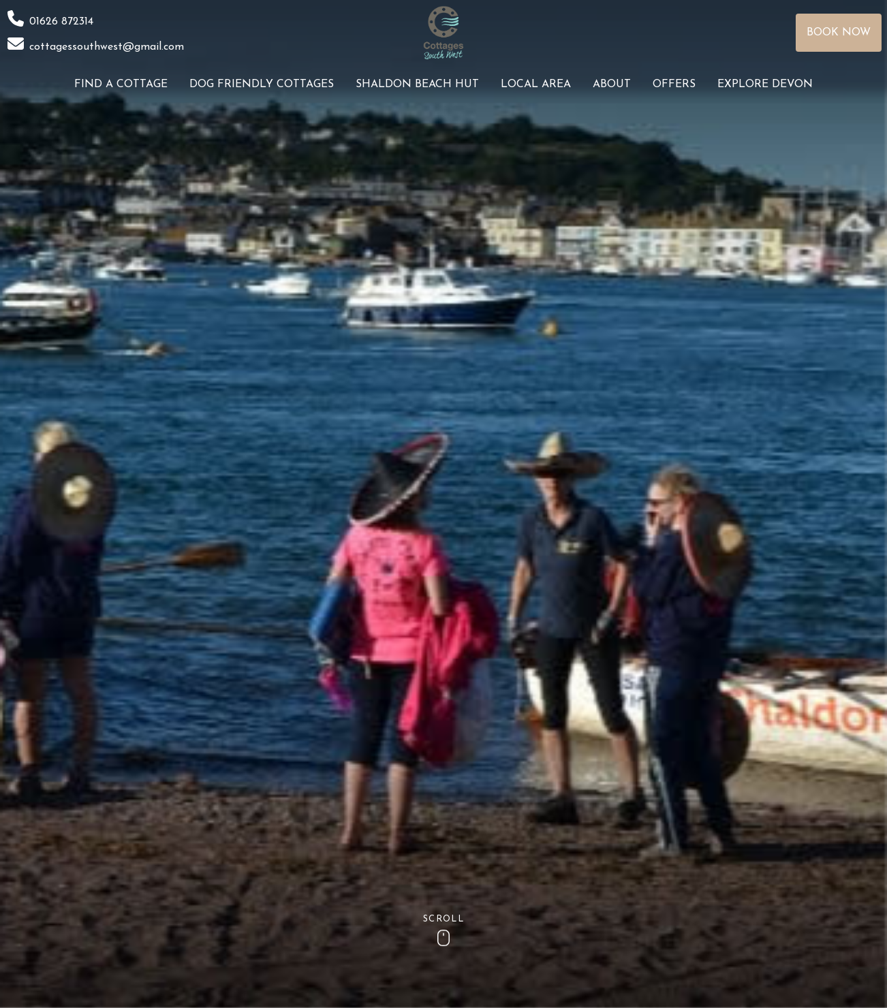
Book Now (839, 32)
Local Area (536, 84)
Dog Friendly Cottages (261, 84)
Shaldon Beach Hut (417, 84)
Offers (674, 84)
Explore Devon (765, 84)
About (612, 84)
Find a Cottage (121, 84)
